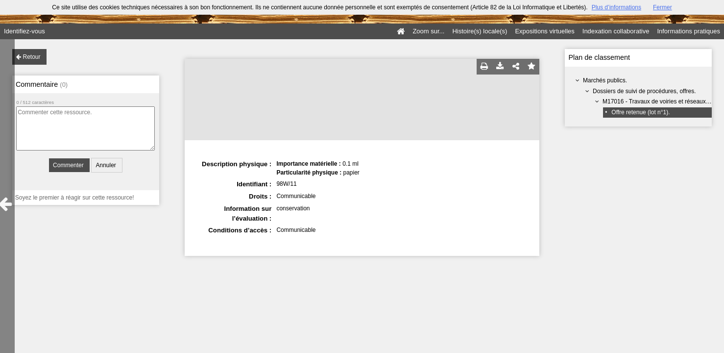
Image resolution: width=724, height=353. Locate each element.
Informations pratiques (688, 31)
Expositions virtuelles (544, 31)
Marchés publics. (605, 80)
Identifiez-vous (24, 31)
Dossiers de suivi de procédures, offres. (644, 91)
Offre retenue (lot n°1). (640, 112)
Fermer (662, 7)
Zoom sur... (428, 31)
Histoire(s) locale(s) (479, 31)
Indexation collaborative (616, 31)
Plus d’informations (616, 7)
